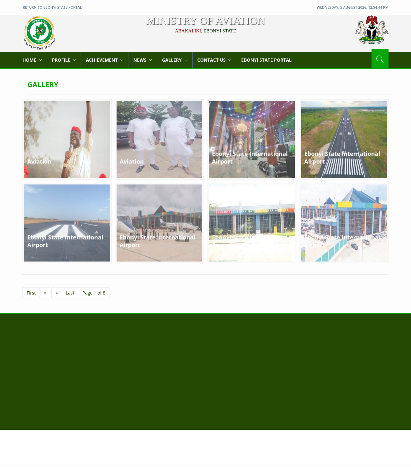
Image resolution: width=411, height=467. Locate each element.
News (142, 60)
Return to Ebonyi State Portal (52, 7)
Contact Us (214, 60)
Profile (64, 60)
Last (70, 293)
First (31, 293)
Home (32, 60)
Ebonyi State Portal (266, 60)
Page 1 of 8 (93, 293)
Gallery (174, 60)
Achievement (104, 60)
